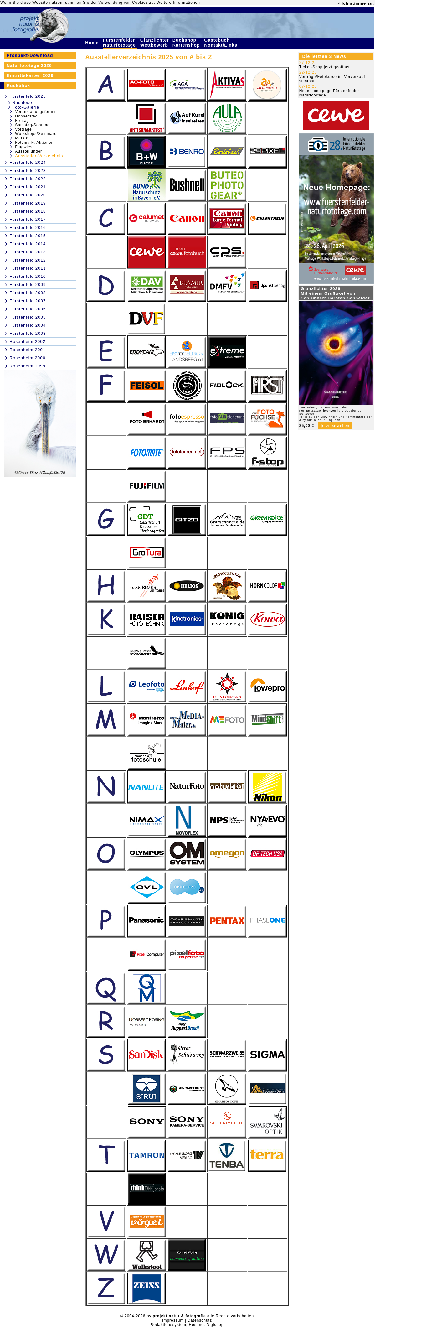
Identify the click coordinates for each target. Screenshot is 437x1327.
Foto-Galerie (25, 107)
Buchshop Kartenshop (187, 43)
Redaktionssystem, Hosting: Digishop (187, 1325)
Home (92, 42)
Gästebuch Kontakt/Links (221, 43)
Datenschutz (200, 1320)
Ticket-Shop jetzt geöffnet (324, 67)
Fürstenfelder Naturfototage (120, 43)
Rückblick (18, 85)
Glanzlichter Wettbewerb (155, 43)
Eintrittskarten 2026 (30, 75)
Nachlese (22, 102)
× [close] (339, 3)
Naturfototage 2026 (29, 65)
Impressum (172, 1320)
